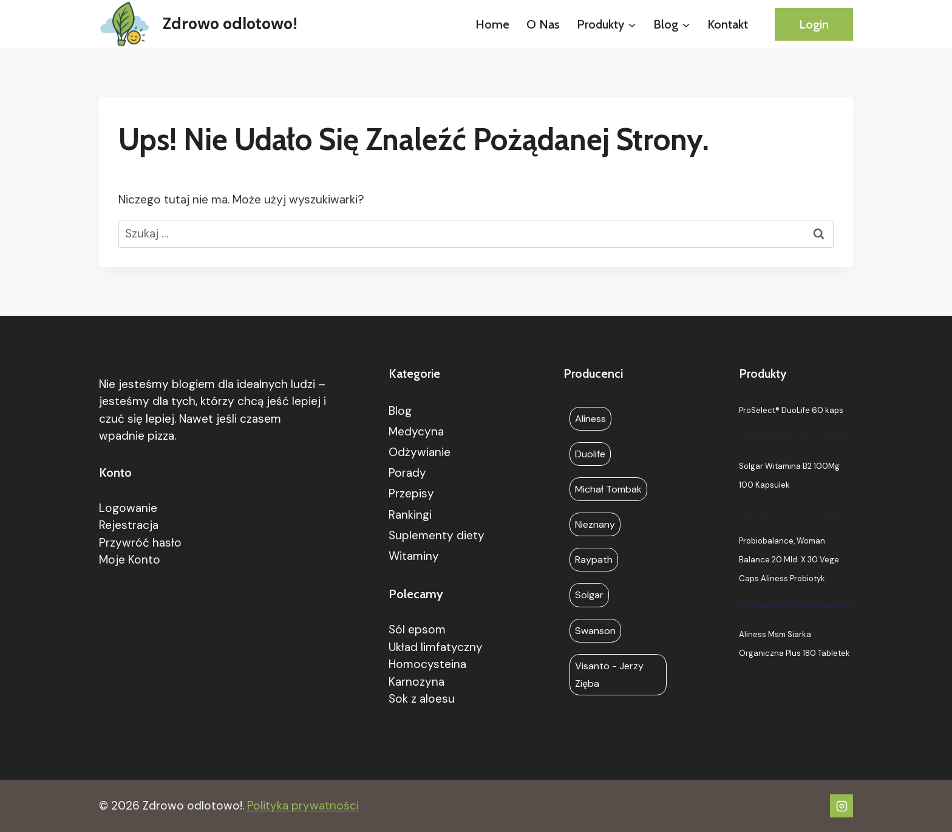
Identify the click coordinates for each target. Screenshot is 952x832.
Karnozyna (416, 681)
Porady (407, 472)
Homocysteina (427, 664)
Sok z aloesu (422, 698)
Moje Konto (129, 559)
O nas (543, 24)
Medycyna (416, 431)
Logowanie (128, 508)
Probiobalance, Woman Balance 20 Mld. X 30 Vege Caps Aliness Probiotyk (789, 560)
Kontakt (727, 24)
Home (492, 24)
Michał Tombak (608, 489)
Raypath (594, 559)
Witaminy (414, 556)
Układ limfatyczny (436, 647)
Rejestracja (128, 525)
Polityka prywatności (303, 805)
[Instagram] (841, 805)
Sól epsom (417, 629)
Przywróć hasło (140, 542)
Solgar (589, 594)
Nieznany (595, 524)
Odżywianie (419, 452)
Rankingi (410, 514)
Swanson (595, 630)
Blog (400, 410)
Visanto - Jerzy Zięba (609, 675)
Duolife (590, 454)
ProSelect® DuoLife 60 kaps (791, 410)
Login (814, 24)
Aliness (590, 418)
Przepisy (411, 493)
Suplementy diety (436, 535)
